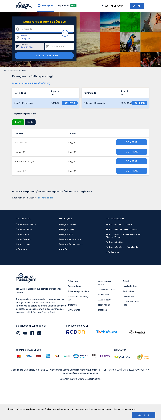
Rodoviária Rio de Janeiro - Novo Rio (122, 229)
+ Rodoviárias (112, 252)
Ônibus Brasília (22, 234)
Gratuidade (103, 294)
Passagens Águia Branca (70, 239)
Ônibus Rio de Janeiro (26, 224)
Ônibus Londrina (23, 244)
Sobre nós (73, 281)
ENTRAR (136, 6)
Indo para (24, 35)
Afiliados (127, 281)
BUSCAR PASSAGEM (43, 56)
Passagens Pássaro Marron (71, 244)
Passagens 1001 (66, 234)
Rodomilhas (128, 291)
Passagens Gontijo (67, 229)
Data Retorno (57, 46)
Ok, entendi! (143, 415)
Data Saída (24, 44)
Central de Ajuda (114, 6)
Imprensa (72, 304)
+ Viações (64, 249)
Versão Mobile (130, 286)
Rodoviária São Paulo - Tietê (119, 224)
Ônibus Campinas (23, 239)
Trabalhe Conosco (107, 289)
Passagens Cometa (67, 224)
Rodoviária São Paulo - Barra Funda (122, 247)
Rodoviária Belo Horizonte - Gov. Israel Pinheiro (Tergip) (123, 235)
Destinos (102, 310)
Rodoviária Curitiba (114, 242)
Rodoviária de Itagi (45, 198)
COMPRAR (70, 103)
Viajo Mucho (129, 296)
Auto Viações (104, 299)
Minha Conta (74, 310)
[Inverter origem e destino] (65, 33)
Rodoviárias (104, 304)
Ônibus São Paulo (24, 229)
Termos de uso (75, 286)
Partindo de (26, 29)
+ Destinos (21, 249)
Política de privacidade (78, 291)
